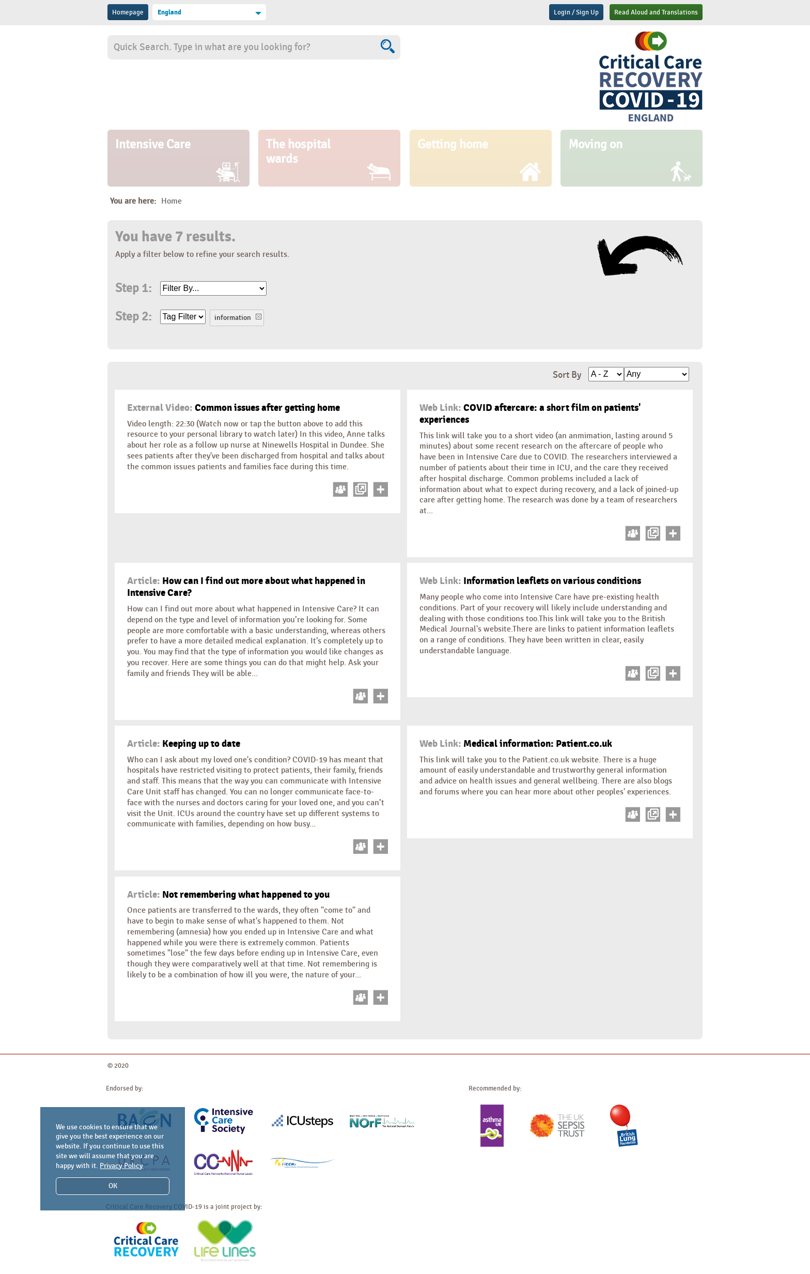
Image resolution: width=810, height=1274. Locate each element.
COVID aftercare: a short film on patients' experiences (530, 414)
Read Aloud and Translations (656, 12)
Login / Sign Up (576, 12)
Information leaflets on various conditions (530, 581)
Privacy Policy (121, 1165)
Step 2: (133, 317)
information (232, 317)
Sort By (567, 375)
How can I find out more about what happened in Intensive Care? (246, 587)
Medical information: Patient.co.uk (515, 744)
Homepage (128, 12)
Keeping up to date (183, 744)
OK (112, 1185)
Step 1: (133, 288)
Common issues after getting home (233, 408)
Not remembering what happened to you (228, 894)
